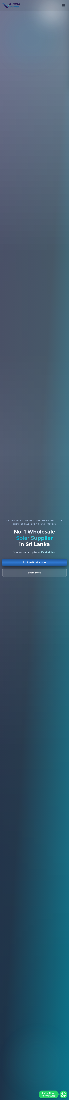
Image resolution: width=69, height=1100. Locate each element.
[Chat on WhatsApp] (63, 1094)
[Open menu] (63, 5)
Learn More (34, 572)
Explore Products (34, 562)
